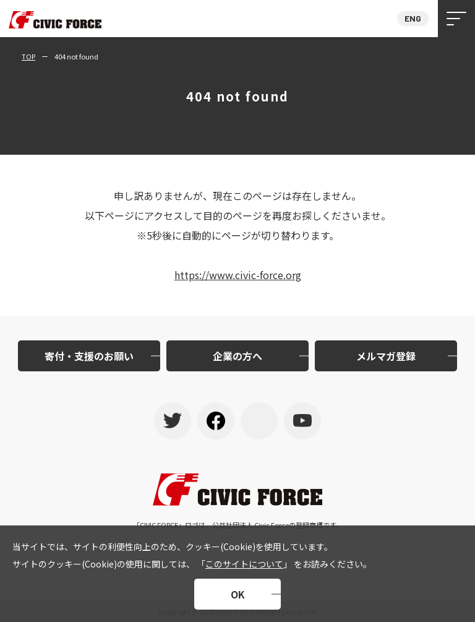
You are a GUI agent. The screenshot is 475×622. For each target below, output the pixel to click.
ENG (412, 18)
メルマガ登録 (386, 355)
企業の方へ (237, 355)
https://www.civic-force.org (237, 274)
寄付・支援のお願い (89, 355)
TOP (28, 56)
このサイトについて (244, 564)
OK (238, 594)
